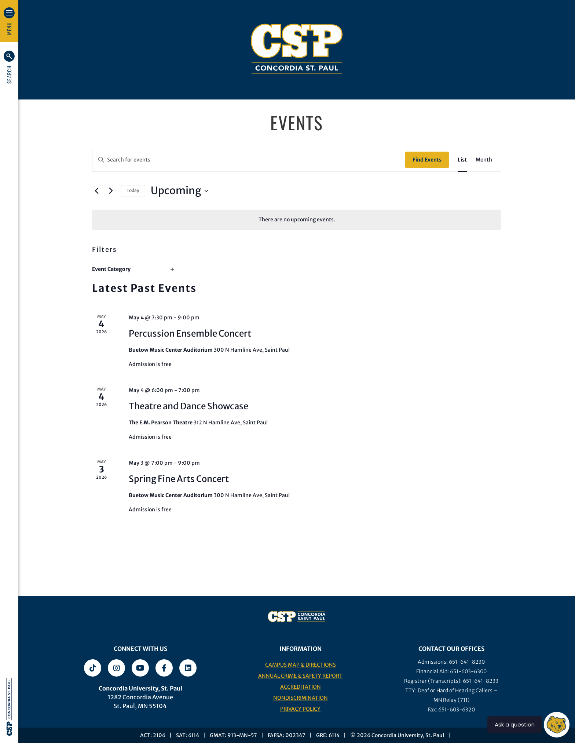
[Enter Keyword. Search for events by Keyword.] (248, 159)
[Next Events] (110, 190)
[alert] (296, 220)
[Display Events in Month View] (484, 159)
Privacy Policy (300, 709)
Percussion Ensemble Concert (190, 333)
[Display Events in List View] (462, 159)
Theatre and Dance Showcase (188, 406)
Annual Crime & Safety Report (300, 676)
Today (133, 190)
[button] (9, 67)
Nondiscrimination (300, 698)
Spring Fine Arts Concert (179, 479)
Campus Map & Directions (300, 665)
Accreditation (300, 687)
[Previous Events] (96, 190)
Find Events (427, 159)
